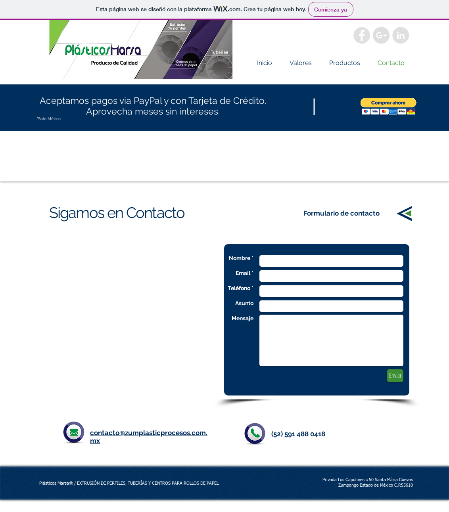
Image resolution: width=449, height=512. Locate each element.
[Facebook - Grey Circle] (361, 35)
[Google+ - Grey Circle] (381, 35)
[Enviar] (395, 375)
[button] (388, 106)
